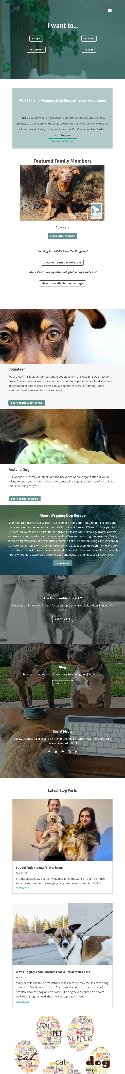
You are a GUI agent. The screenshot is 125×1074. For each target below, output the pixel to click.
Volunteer (36, 49)
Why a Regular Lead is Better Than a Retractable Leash (53, 972)
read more (22, 888)
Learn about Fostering (24, 498)
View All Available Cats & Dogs (62, 283)
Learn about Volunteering (26, 402)
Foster (88, 49)
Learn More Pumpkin (62, 235)
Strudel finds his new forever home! (39, 867)
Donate (89, 38)
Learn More (62, 563)
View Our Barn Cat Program (62, 262)
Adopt (36, 38)
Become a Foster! (62, 141)
